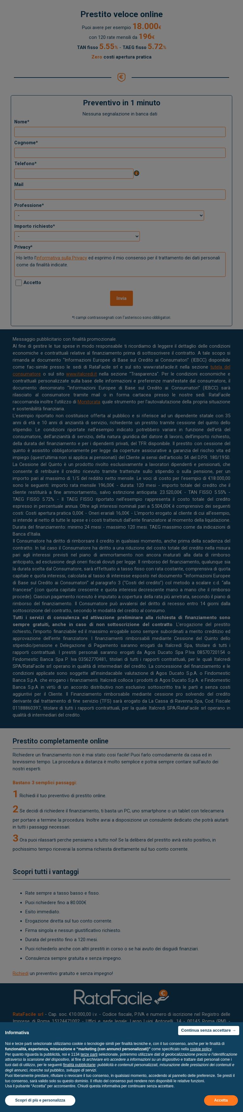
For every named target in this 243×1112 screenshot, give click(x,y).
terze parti (89, 1054)
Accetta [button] (221, 1100)
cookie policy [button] (200, 1049)
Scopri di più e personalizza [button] (40, 1100)
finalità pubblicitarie (79, 1065)
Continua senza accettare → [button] (208, 1030)
